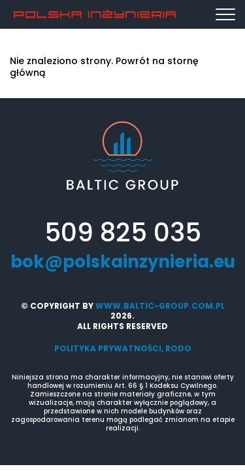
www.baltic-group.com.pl (160, 305)
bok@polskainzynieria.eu (122, 262)
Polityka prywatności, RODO (122, 348)
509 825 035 (122, 233)
